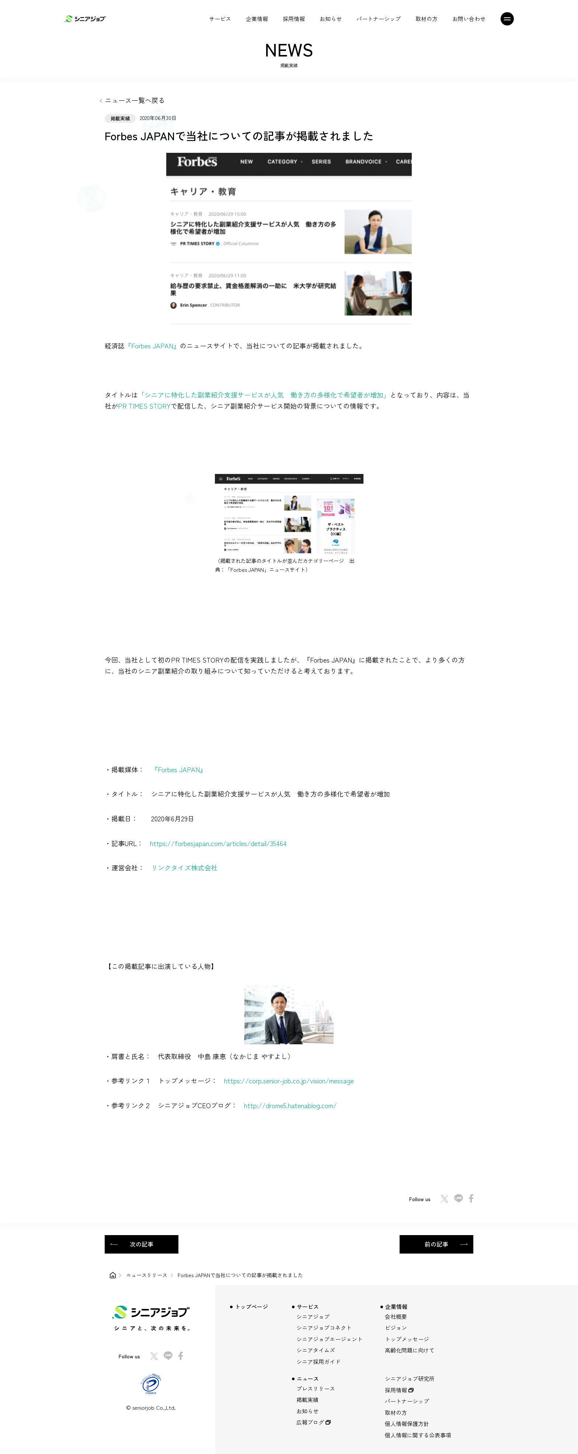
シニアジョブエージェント (329, 1339)
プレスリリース (315, 1388)
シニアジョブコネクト (324, 1327)
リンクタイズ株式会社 (184, 867)
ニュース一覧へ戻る (135, 100)
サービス (220, 19)
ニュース (308, 1378)
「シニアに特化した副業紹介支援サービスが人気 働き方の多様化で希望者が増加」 (264, 394)
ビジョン (396, 1327)
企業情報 (257, 19)
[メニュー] (511, 18)
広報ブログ (310, 1422)
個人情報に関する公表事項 (418, 1435)
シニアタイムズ (315, 1350)
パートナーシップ (378, 19)
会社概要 (396, 1316)
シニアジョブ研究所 (410, 1378)
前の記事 (436, 1244)
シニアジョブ (313, 1316)
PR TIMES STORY (144, 405)
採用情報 (294, 19)
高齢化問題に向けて (410, 1350)
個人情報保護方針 (407, 1423)
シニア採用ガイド (318, 1361)
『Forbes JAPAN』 (152, 345)
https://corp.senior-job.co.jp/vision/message (289, 1080)
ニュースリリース (146, 1275)
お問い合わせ (468, 19)
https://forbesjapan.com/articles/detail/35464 (218, 843)
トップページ (251, 1306)
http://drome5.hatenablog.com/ (290, 1105)
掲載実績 (307, 1399)
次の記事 (141, 1244)
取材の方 (426, 19)
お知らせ (331, 19)
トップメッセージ (407, 1339)
